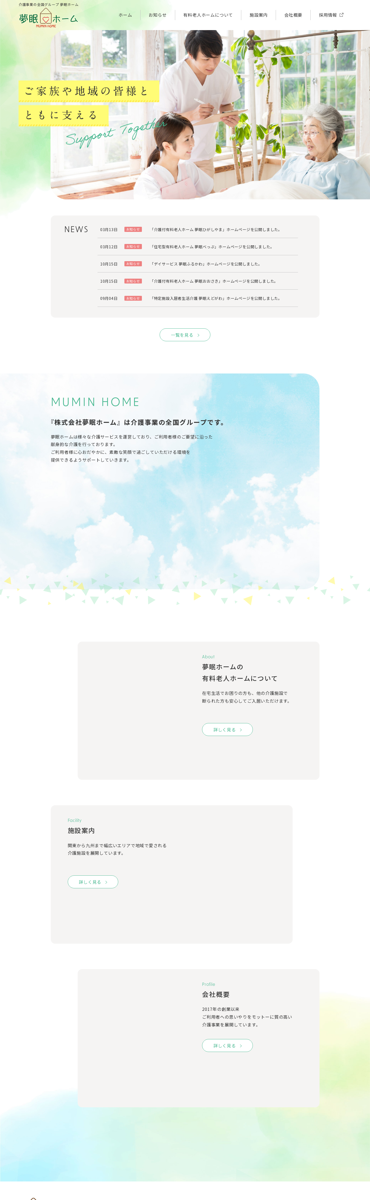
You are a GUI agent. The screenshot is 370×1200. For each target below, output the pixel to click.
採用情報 (328, 15)
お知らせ (158, 15)
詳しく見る (224, 729)
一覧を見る (182, 335)
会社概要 (293, 15)
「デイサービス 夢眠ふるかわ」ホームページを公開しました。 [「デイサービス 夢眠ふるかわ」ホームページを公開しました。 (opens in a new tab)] (206, 264)
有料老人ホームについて (208, 15)
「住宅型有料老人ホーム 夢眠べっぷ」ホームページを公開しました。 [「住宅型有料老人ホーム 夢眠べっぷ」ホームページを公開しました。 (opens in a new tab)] (212, 246)
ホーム (125, 15)
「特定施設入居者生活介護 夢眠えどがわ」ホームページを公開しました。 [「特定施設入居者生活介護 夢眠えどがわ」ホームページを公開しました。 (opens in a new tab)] (216, 298)
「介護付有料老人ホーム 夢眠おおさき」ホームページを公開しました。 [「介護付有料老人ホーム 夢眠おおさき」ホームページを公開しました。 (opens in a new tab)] (214, 281)
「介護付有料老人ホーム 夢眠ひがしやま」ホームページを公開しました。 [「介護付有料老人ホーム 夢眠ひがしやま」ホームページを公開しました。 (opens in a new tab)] (216, 229)
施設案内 (259, 15)
